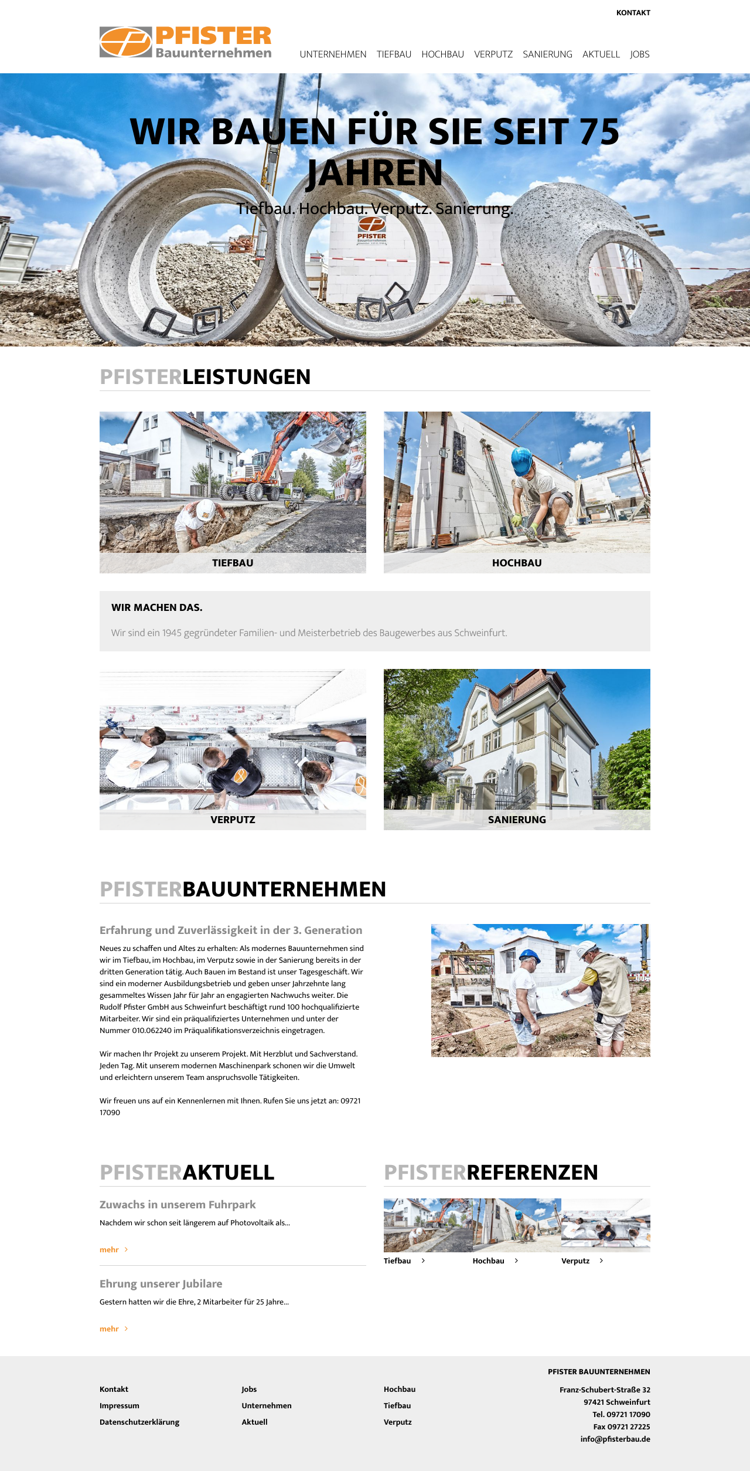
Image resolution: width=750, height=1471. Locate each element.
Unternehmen (267, 1406)
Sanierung (547, 54)
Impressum (119, 1406)
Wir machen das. (156, 608)
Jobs (640, 54)
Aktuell (601, 54)
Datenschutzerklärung (139, 1422)
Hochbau (443, 54)
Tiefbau (394, 54)
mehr (114, 1250)
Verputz (493, 54)
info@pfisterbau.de (615, 1439)
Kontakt (633, 13)
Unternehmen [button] (332, 54)
